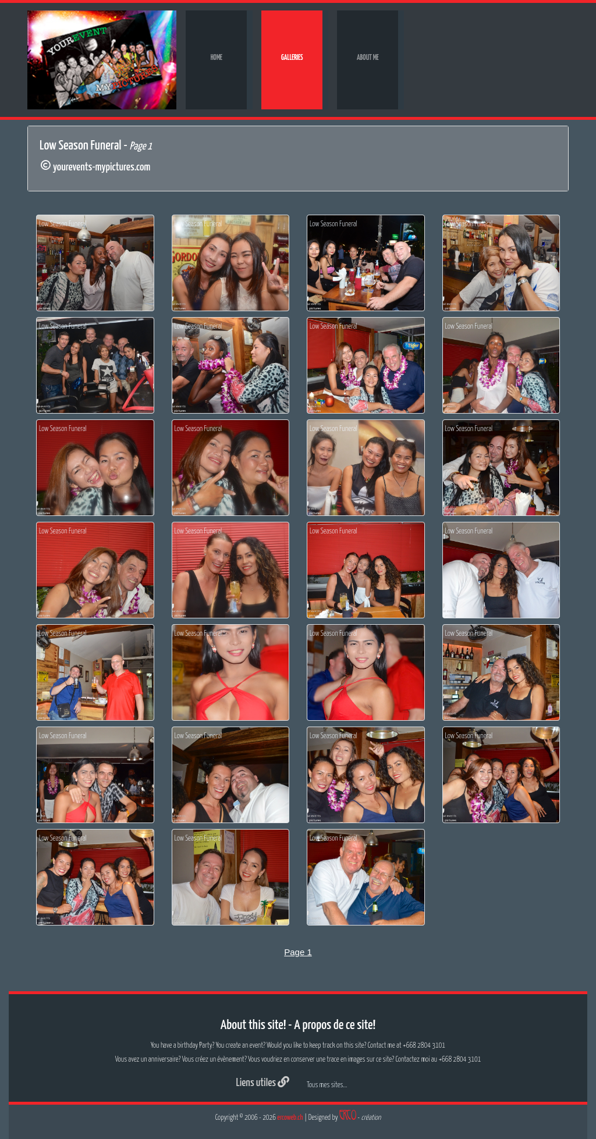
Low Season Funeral (63, 224)
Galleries (292, 58)
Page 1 (298, 952)
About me (368, 58)
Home (216, 58)
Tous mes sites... (327, 1085)
